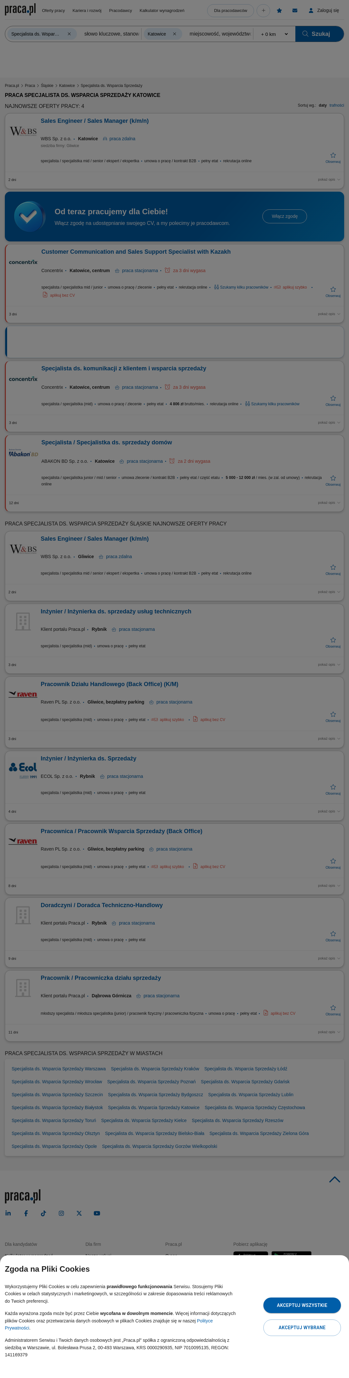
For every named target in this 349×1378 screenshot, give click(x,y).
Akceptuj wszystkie (302, 1305)
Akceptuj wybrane (302, 1327)
